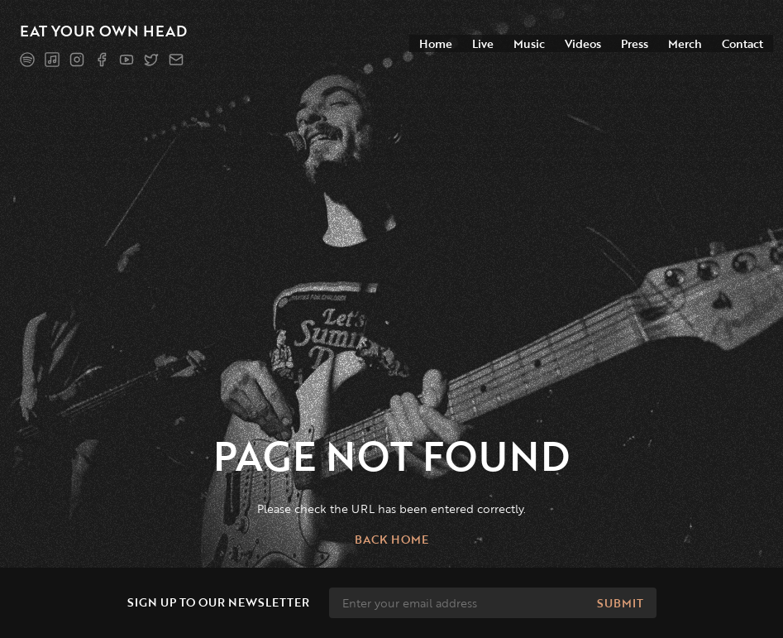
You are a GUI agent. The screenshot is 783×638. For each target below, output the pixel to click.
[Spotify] (27, 59)
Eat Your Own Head (103, 30)
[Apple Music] (52, 59)
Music (529, 43)
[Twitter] (151, 59)
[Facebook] (101, 59)
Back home (391, 539)
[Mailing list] (176, 59)
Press (634, 43)
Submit (620, 603)
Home (435, 43)
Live (483, 43)
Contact (742, 43)
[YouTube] (126, 59)
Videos (583, 43)
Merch (685, 43)
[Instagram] (76, 59)
